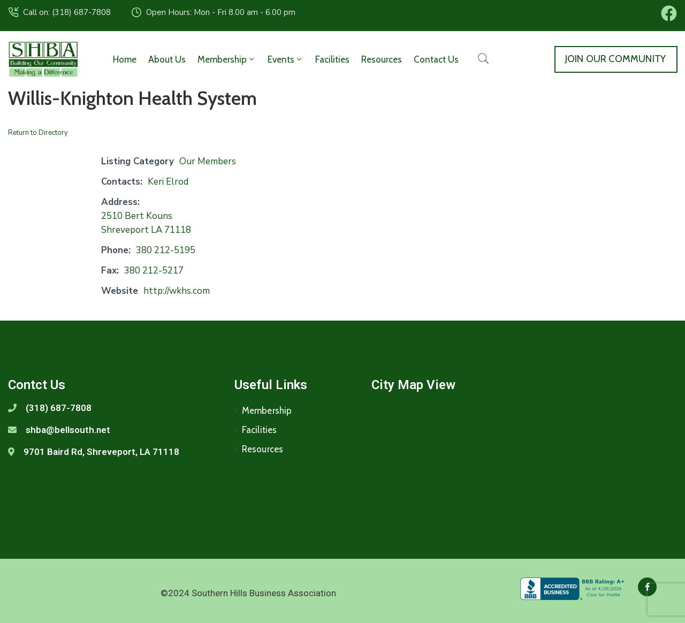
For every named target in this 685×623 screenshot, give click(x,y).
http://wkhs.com (176, 291)
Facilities (332, 59)
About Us (167, 59)
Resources (381, 59)
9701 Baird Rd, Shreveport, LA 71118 (101, 451)
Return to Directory (38, 133)
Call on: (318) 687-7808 (67, 12)
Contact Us (436, 59)
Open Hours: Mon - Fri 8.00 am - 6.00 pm (220, 12)
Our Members (207, 161)
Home (124, 59)
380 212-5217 (154, 270)
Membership (226, 59)
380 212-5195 (165, 250)
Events (285, 59)
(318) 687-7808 (59, 407)
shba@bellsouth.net (68, 429)
